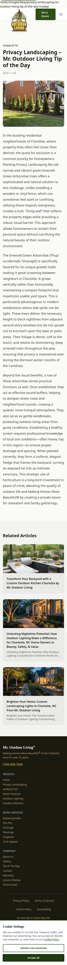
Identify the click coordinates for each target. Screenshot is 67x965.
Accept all (33, 957)
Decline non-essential (33, 948)
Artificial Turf (10, 789)
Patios (6, 780)
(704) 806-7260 (13, 764)
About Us (8, 856)
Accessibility (44, 909)
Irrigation (8, 837)
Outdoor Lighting (13, 798)
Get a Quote (45, 14)
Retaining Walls (12, 818)
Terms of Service (44, 900)
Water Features (12, 794)
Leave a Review (12, 880)
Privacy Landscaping (15, 784)
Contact (7, 870)
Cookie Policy (23, 909)
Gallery (7, 861)
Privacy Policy (21, 900)
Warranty (8, 875)
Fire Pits (7, 823)
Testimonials (10, 884)
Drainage (8, 827)
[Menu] (61, 14)
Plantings (8, 832)
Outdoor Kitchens (13, 803)
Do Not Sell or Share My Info (33, 918)
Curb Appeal (10, 841)
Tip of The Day (11, 866)
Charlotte (10, 45)
